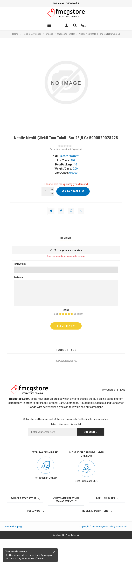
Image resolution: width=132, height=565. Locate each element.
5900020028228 (64, 360)
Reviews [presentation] (66, 237)
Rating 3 (66, 313)
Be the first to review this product (66, 149)
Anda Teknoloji (72, 535)
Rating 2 (63, 313)
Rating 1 (60, 313)
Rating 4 (68, 313)
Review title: (20, 263)
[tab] (66, 237)
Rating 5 (71, 313)
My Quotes (108, 389)
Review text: (20, 277)
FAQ (122, 389)
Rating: (66, 309)
